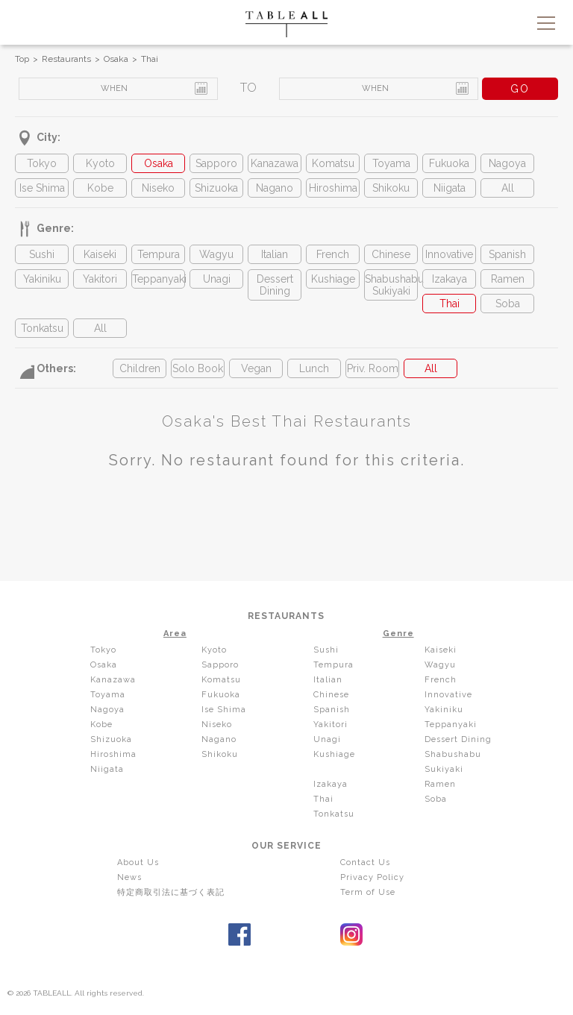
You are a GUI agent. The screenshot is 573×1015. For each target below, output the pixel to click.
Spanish (507, 254)
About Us (138, 862)
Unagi (217, 279)
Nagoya (507, 163)
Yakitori (100, 279)
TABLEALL (286, 24)
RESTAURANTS (286, 616)
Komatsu (333, 163)
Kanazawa (274, 163)
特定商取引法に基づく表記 (171, 892)
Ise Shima (42, 188)
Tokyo (42, 163)
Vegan (256, 368)
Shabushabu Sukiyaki (391, 285)
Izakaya (449, 279)
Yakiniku (42, 279)
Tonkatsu (42, 328)
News (129, 877)
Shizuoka (216, 188)
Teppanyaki (158, 279)
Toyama (391, 163)
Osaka (116, 59)
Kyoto (100, 163)
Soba (507, 303)
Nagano (274, 188)
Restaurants (66, 59)
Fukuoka (449, 163)
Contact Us (365, 862)
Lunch (314, 368)
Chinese (391, 254)
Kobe (100, 188)
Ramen (508, 279)
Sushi (41, 254)
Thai (149, 59)
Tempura (158, 254)
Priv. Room (372, 368)
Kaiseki (100, 254)
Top (22, 59)
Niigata (449, 188)
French (332, 254)
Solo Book (197, 368)
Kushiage (333, 279)
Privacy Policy (372, 877)
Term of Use (367, 892)
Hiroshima (333, 188)
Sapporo (216, 163)
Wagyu (216, 254)
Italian (274, 254)
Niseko (158, 188)
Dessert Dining (275, 285)
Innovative (449, 254)
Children (139, 368)
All (507, 188)
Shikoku (391, 188)
